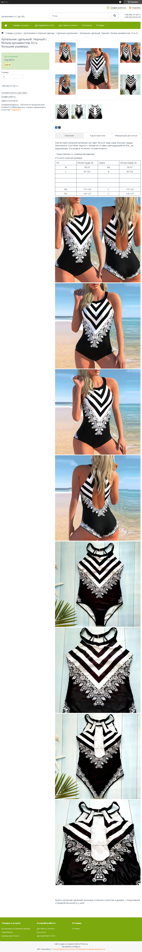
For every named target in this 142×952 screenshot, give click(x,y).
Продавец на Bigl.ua (71, 946)
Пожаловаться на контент (64, 949)
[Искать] (114, 16)
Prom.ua (84, 944)
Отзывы (100, 25)
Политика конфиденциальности (91, 949)
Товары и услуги (20, 25)
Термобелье (7, 932)
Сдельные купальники (67, 33)
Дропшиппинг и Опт (44, 25)
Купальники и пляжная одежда (39, 33)
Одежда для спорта (10, 935)
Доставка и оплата (68, 25)
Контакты (87, 25)
